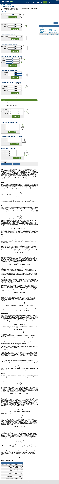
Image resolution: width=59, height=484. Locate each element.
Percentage (42, 29)
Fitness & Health (37, 2)
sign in (57, 0)
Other (57, 34)
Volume (41, 30)
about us (15, 481)
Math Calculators (44, 26)
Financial (42, 34)
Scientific (41, 27)
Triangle (50, 29)
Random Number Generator (43, 32)
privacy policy (30, 481)
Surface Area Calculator (7, 164)
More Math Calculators (53, 32)
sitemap (19, 481)
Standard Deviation (52, 30)
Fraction (50, 27)
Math (54, 34)
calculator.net (43, 481)
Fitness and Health (48, 34)
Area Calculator (16, 164)
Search (56, 23)
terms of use (24, 481)
